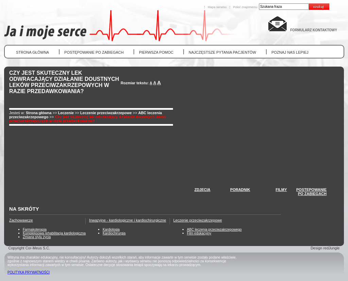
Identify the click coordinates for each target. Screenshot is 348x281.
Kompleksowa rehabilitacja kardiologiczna (54, 233)
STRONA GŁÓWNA (32, 52)
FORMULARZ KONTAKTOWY (313, 30)
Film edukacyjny (199, 233)
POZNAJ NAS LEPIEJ (290, 52)
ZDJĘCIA (202, 190)
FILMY (281, 190)
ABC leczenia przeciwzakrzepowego (214, 229)
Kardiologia (111, 229)
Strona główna (39, 113)
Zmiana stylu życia (37, 237)
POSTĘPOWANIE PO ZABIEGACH (93, 52)
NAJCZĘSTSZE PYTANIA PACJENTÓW (222, 52)
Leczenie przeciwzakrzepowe (106, 113)
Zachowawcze (21, 220)
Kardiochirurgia (114, 233)
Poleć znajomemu (245, 7)
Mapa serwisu (217, 7)
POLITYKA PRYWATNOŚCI (28, 272)
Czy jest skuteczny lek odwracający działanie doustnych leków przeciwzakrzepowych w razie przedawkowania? (87, 119)
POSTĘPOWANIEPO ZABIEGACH (311, 192)
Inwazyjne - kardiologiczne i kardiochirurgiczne (127, 220)
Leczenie (66, 113)
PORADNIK (240, 190)
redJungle (331, 248)
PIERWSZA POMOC (156, 52)
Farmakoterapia (35, 229)
